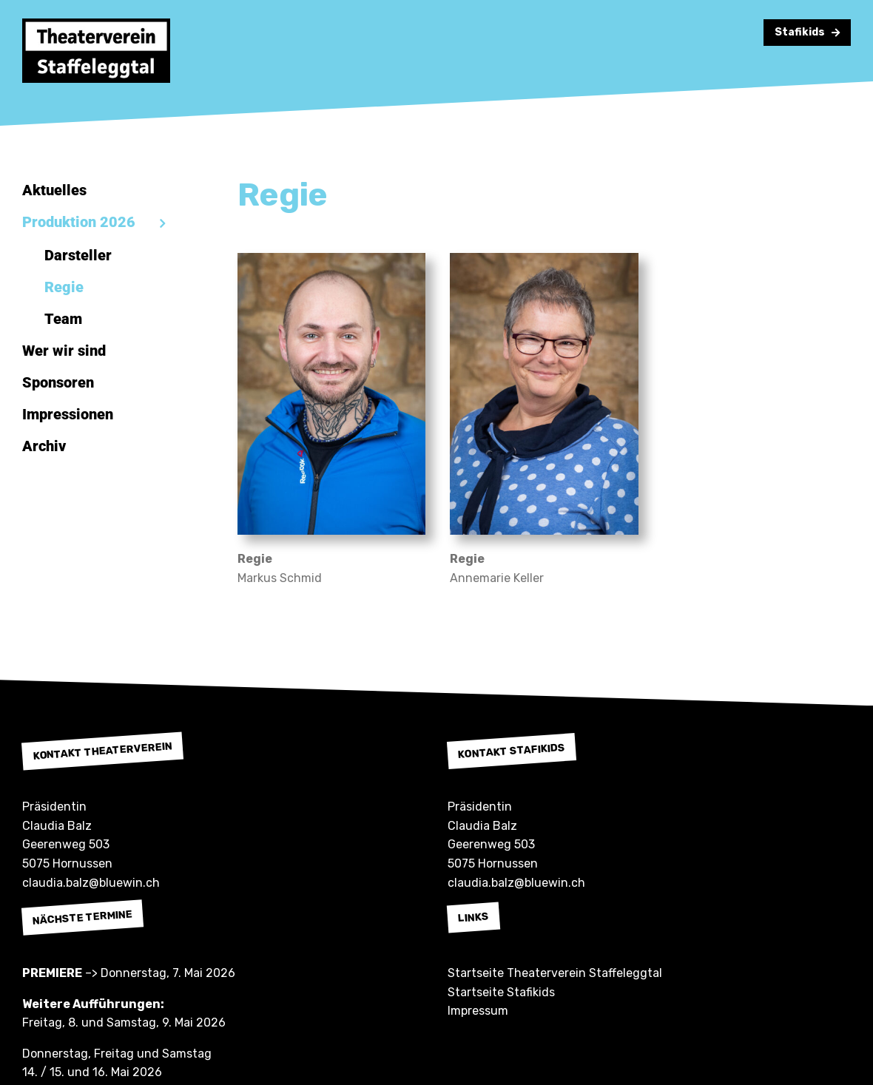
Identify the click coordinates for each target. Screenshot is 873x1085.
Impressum (478, 1011)
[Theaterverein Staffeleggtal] (96, 24)
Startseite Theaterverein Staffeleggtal (555, 973)
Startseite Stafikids (501, 992)
